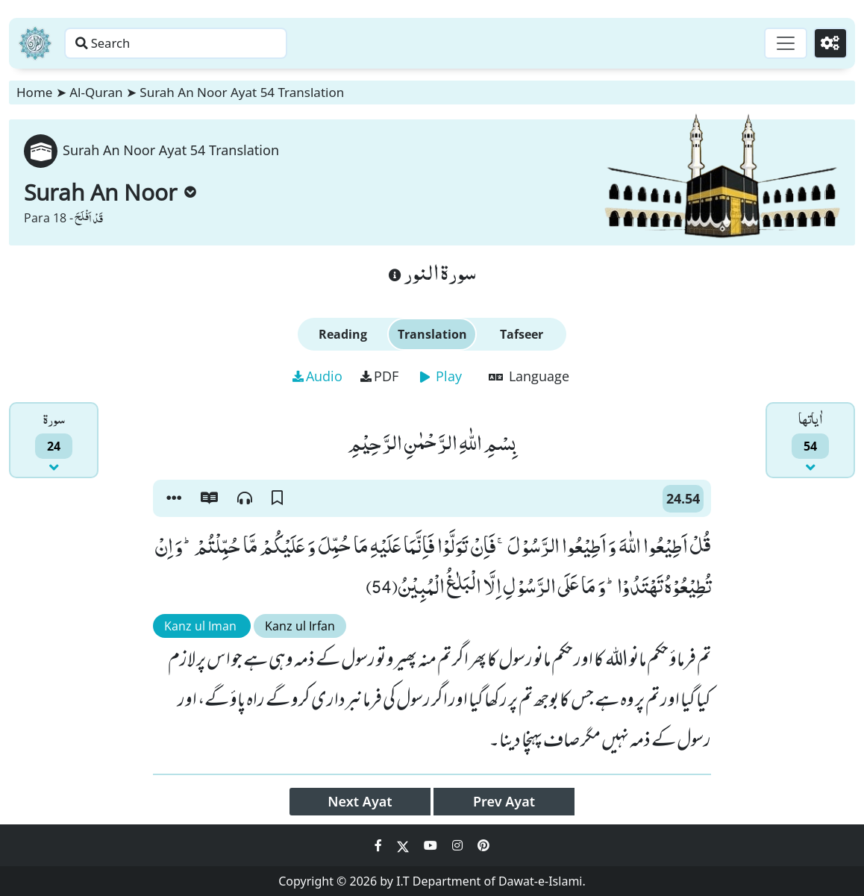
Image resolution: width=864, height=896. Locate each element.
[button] (174, 498)
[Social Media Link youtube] (432, 845)
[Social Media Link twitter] (404, 845)
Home (34, 92)
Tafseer (521, 334)
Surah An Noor (110, 192)
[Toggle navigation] (779, 43)
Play (441, 376)
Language (529, 376)
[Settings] (828, 43)
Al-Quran (95, 92)
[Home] (35, 43)
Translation (432, 334)
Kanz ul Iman (202, 626)
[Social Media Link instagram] (459, 845)
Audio (317, 376)
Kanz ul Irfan (300, 626)
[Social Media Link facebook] (380, 845)
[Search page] (233, 43)
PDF (379, 376)
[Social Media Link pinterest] (483, 845)
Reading (343, 334)
